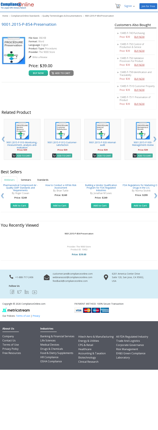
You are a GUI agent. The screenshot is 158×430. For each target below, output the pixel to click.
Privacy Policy (10, 349)
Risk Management (127, 349)
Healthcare (84, 349)
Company (8, 336)
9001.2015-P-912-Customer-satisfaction (62, 143)
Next (154, 139)
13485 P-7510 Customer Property (137, 86)
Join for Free (148, 6)
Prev (3, 139)
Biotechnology (87, 357)
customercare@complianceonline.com (73, 273)
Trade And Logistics (128, 341)
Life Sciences (48, 340)
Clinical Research (88, 361)
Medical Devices (49, 344)
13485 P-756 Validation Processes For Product (132, 60)
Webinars (9, 179)
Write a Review (39, 57)
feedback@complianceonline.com (70, 280)
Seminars (26, 179)
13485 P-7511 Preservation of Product (135, 99)
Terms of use (23, 315)
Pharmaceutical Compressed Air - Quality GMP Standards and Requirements (20, 188)
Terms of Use (10, 344)
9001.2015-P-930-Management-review (143, 143)
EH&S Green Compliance (130, 353)
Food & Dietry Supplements (56, 353)
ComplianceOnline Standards (25, 15)
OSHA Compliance (51, 361)
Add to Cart (24, 155)
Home (5, 15)
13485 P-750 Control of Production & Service (132, 46)
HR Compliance (49, 357)
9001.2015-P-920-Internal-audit (102, 143)
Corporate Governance (130, 345)
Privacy (36, 315)
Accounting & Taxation (92, 353)
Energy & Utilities (88, 341)
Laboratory (123, 357)
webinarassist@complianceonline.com (72, 277)
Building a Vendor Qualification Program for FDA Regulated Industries (101, 188)
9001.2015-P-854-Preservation (79, 233)
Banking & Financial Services (57, 336)
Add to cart (62, 73)
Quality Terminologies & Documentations (62, 15)
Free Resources (11, 353)
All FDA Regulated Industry (132, 336)
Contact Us (9, 340)
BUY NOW (140, 36)
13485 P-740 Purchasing (132, 33)
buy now (38, 73)
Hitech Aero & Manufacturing (96, 336)
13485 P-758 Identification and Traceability (136, 74)
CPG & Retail (85, 345)
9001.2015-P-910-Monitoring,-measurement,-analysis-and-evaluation (22, 145)
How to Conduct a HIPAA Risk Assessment (60, 186)
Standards (42, 179)
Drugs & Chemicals (51, 349)
